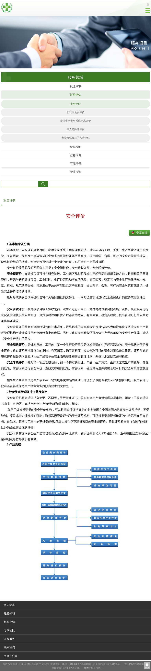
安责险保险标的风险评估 (76, 137)
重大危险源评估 (76, 129)
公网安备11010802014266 (66, 668)
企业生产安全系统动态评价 (75, 120)
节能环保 (75, 163)
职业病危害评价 (76, 112)
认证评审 (75, 86)
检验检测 (75, 146)
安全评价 (75, 103)
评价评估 (75, 94)
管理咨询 (75, 171)
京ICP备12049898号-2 (136, 664)
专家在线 (141, 232)
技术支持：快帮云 (93, 668)
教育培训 (75, 155)
